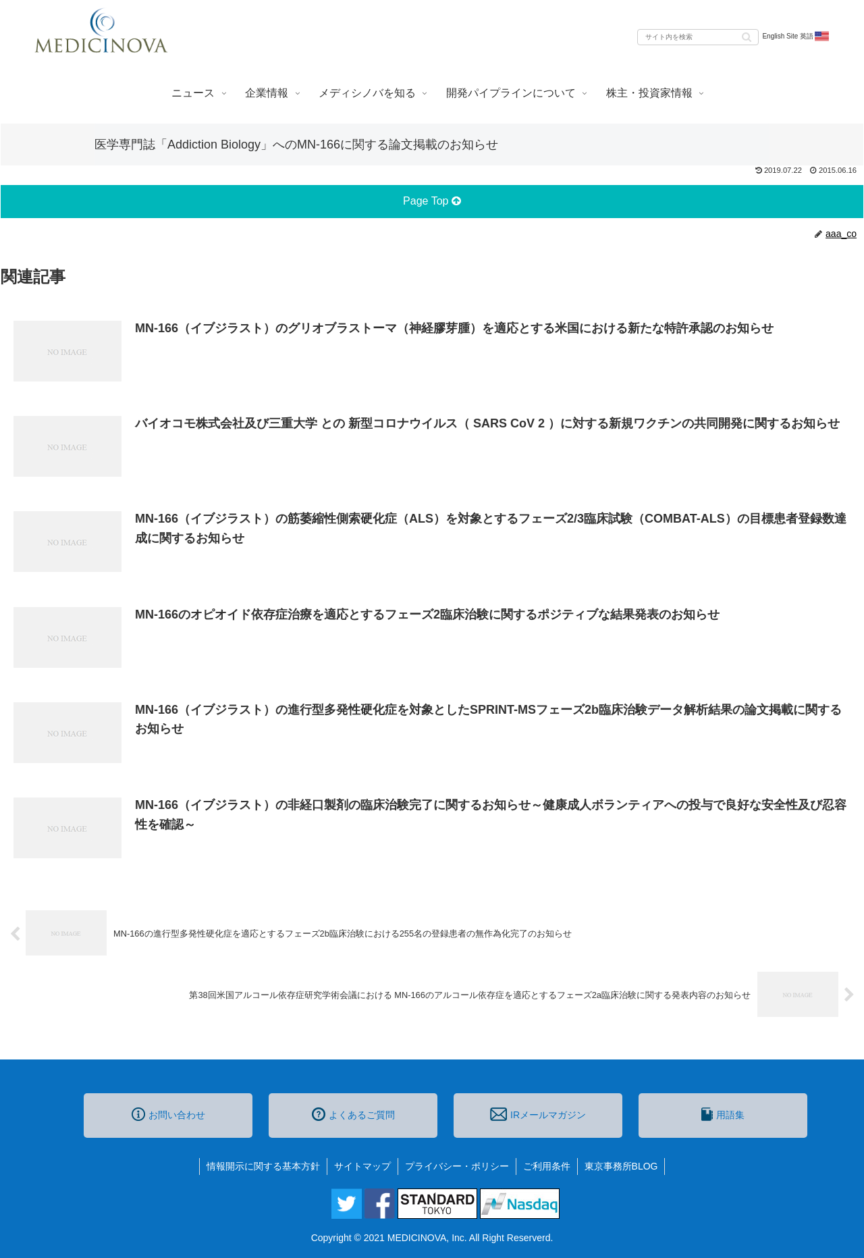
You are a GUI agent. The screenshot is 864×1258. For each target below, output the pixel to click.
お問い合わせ (168, 1114)
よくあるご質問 (353, 1114)
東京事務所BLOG (621, 1166)
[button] (746, 36)
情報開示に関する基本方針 (263, 1166)
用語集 (723, 1114)
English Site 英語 (796, 36)
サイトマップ (362, 1166)
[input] (698, 37)
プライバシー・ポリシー (457, 1166)
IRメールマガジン (538, 1114)
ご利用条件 (546, 1166)
